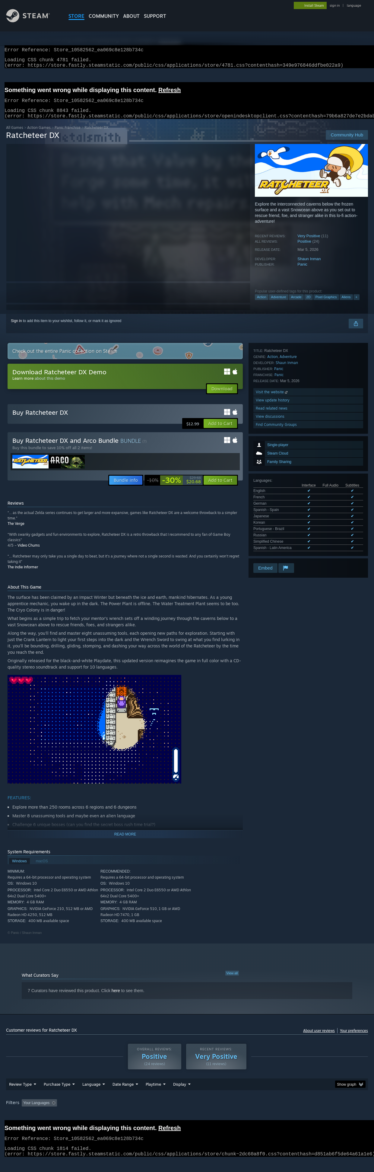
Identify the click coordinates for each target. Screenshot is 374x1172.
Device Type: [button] (315, 1114)
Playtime (153, 1095)
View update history (273, 503)
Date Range (123, 1095)
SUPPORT (155, 16)
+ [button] (356, 304)
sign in (335, 5)
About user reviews (319, 1038)
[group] (187, 1115)
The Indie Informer (23, 574)
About (131, 16)
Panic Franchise (68, 135)
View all (232, 980)
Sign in (16, 328)
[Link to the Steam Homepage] (32, 20)
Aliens (346, 304)
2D (308, 304)
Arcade (296, 304)
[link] (174, 487)
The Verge (16, 531)
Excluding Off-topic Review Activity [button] (97, 1114)
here (116, 997)
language (354, 5)
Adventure (278, 304)
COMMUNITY (104, 16)
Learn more (22, 385)
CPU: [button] (269, 1114)
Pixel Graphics (326, 304)
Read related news (271, 511)
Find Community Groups (276, 528)
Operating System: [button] (238, 1114)
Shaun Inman (309, 266)
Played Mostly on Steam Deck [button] (187, 1114)
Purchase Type (57, 1095)
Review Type (20, 1095)
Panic (302, 271)
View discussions (270, 520)
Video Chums (28, 552)
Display (179, 1095)
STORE (76, 16)
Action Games (39, 135)
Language (91, 1095)
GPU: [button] (289, 1114)
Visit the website (272, 495)
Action (261, 304)
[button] (220, 431)
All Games (14, 135)
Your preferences (354, 1038)
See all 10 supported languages (278, 437)
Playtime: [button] (144, 1114)
